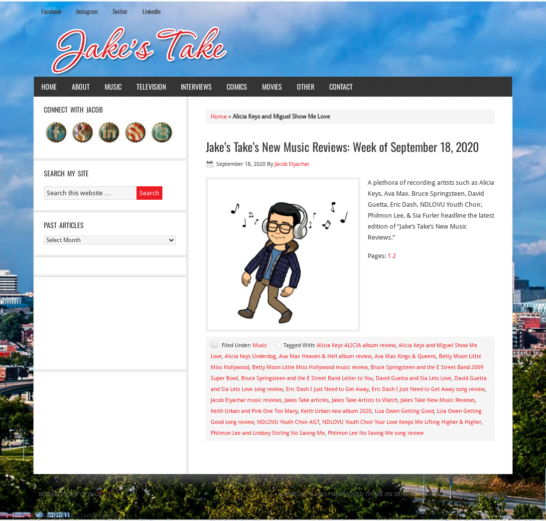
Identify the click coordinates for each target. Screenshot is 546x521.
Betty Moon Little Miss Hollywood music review (310, 367)
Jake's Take (273, 49)
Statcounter (17, 515)
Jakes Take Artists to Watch (365, 400)
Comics (237, 86)
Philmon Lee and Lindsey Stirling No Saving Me (268, 433)
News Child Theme (357, 494)
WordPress (469, 494)
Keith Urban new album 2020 (336, 411)
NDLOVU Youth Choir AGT (288, 422)
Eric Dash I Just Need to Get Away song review (428, 389)
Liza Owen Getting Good (404, 411)
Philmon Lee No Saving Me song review (375, 433)
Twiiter (120, 11)
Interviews (196, 86)
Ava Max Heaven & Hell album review (325, 356)
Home (49, 86)
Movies (272, 86)
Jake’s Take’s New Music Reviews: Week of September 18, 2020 (342, 146)
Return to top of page (70, 494)
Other (305, 86)
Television (151, 86)
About (81, 86)
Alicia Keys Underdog (250, 356)
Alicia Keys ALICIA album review (356, 345)
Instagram (87, 11)
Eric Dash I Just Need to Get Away (327, 389)
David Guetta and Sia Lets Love (413, 378)
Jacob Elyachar (291, 164)
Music (113, 86)
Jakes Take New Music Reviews (438, 400)
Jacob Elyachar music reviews (246, 400)
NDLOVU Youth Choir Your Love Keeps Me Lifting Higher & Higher (401, 422)
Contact (341, 86)
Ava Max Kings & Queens (405, 356)
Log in (498, 494)
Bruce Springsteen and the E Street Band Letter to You (307, 378)
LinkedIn (151, 11)
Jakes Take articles (306, 400)
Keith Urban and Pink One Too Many (254, 411)
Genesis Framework (421, 494)
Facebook (51, 11)
